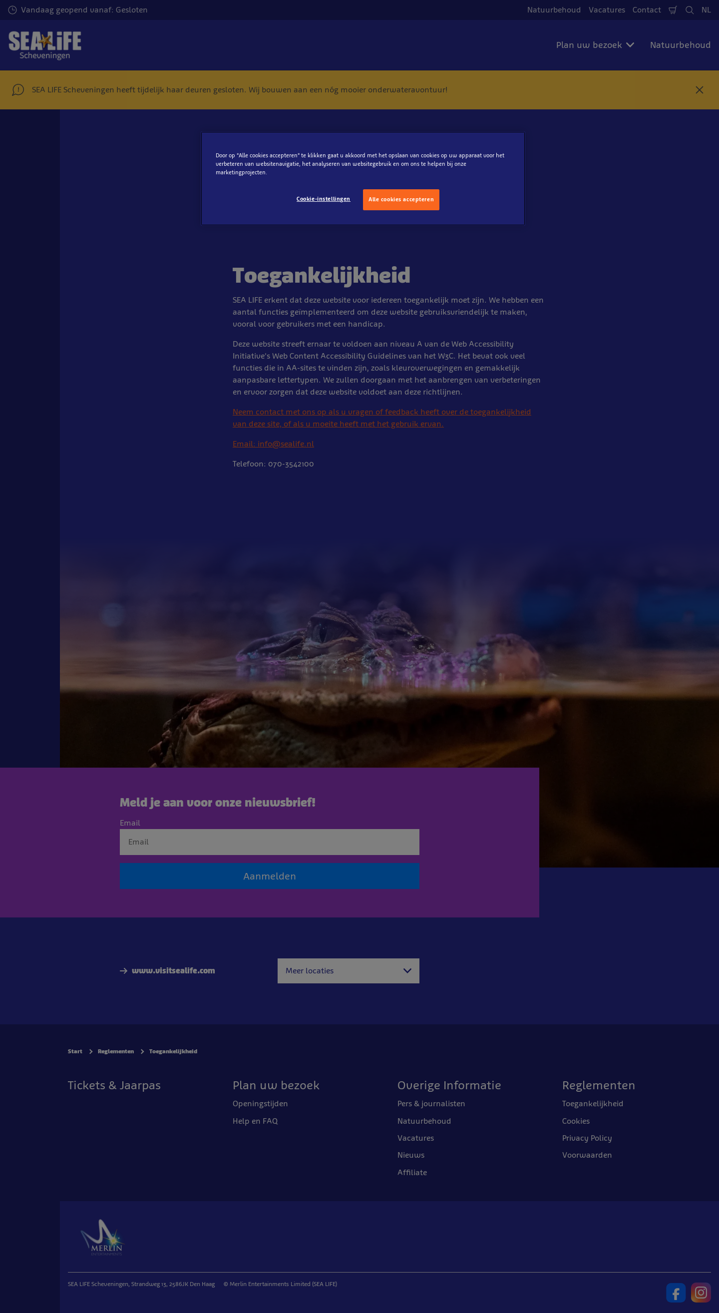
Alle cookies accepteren (401, 199)
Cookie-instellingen (324, 198)
